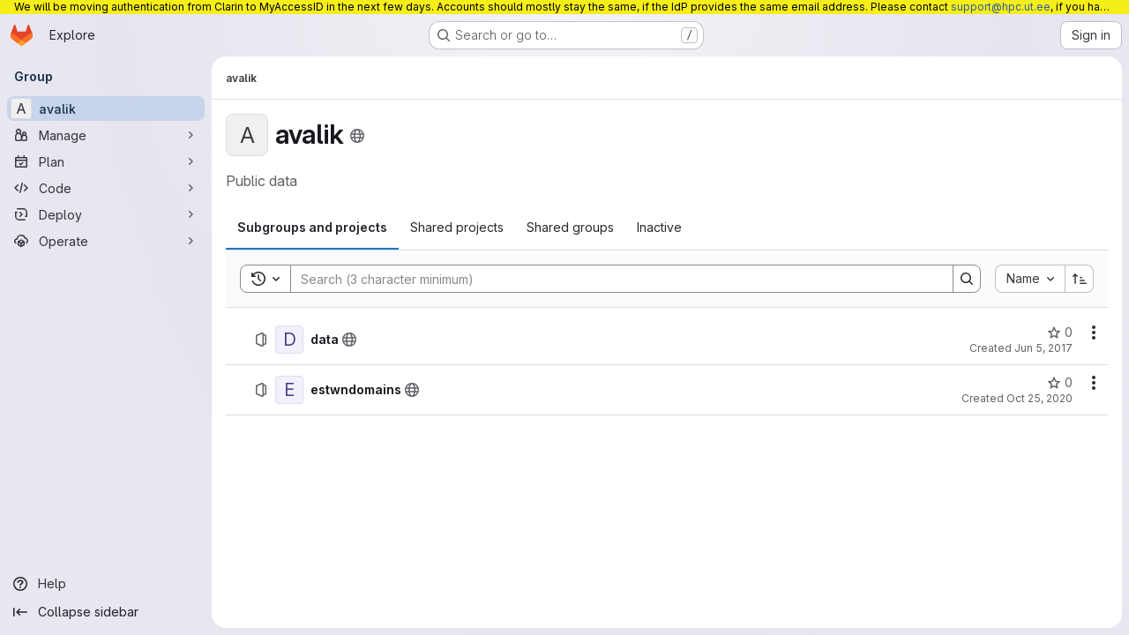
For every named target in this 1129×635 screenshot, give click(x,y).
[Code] (106, 188)
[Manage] (106, 135)
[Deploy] (106, 214)
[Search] (613, 278)
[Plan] (106, 161)
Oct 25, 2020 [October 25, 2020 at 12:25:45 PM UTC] (1039, 398)
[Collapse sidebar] (106, 612)
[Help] (106, 584)
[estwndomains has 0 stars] (1060, 383)
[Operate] (106, 240)
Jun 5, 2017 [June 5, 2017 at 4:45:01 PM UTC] (1043, 348)
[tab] (312, 227)
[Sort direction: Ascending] (1079, 279)
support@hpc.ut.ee (1000, 6)
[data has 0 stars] (1060, 332)
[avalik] (106, 108)
